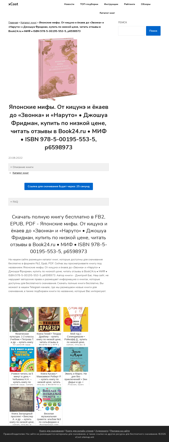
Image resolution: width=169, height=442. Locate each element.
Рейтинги (129, 4)
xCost (13, 4)
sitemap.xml (88, 437)
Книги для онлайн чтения (79, 430)
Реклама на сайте (120, 430)
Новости (69, 4)
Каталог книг (107, 13)
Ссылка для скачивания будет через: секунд (59, 186)
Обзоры (146, 4)
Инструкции (111, 4)
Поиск (122, 22)
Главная (13, 22)
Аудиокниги (101, 430)
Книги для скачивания (51, 430)
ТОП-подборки (89, 4)
